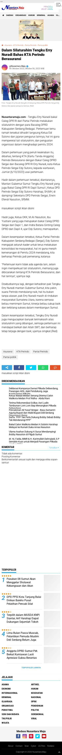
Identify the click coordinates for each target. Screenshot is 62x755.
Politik (35, 710)
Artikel (35, 684)
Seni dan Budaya (10, 714)
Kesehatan (37, 693)
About (10, 746)
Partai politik (43, 45)
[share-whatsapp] (43, 367)
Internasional (10, 693)
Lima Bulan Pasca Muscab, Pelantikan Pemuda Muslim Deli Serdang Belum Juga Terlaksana (23, 638)
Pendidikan (37, 705)
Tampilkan (54, 448)
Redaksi (50, 746)
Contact (19, 746)
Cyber (33, 746)
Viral (34, 718)
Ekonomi (6, 688)
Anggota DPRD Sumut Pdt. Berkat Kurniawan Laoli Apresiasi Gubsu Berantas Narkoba (22, 656)
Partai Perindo (30, 45)
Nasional (36, 697)
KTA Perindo (18, 45)
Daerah (9, 15)
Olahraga (7, 701)
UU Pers (41, 746)
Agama (50, 15)
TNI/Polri (7, 718)
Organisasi (20, 15)
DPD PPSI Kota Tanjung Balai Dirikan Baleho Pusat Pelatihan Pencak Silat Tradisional (24, 602)
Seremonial (37, 714)
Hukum (31, 15)
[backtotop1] (59, 752)
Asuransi (8, 45)
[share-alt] (7, 367)
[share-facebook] (19, 367)
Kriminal (41, 15)
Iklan (27, 746)
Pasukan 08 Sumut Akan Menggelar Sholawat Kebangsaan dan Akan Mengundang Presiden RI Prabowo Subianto (21, 585)
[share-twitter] (31, 367)
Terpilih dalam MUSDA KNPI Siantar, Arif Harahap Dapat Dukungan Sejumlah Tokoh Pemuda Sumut (23, 620)
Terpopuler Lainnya (31, 668)
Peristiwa (7, 710)
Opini (34, 701)
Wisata (5, 722)
